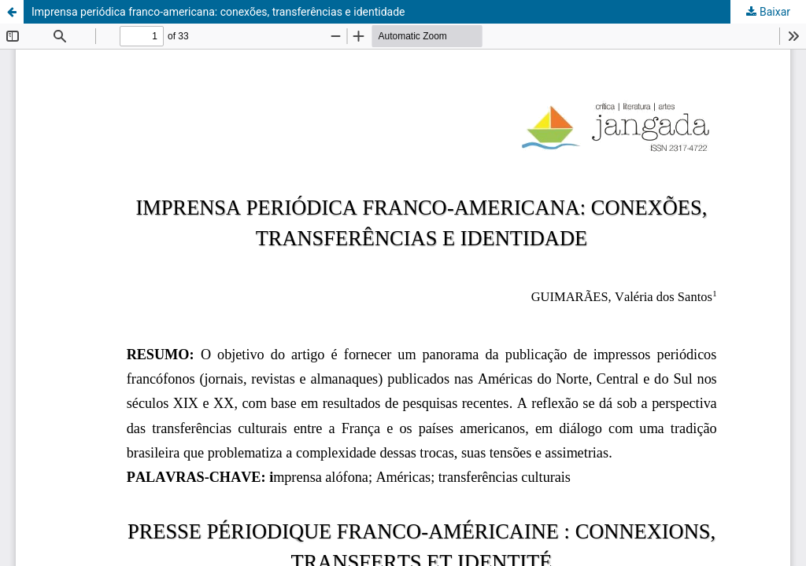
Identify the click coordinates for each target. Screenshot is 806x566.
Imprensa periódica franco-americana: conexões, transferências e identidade (218, 12)
